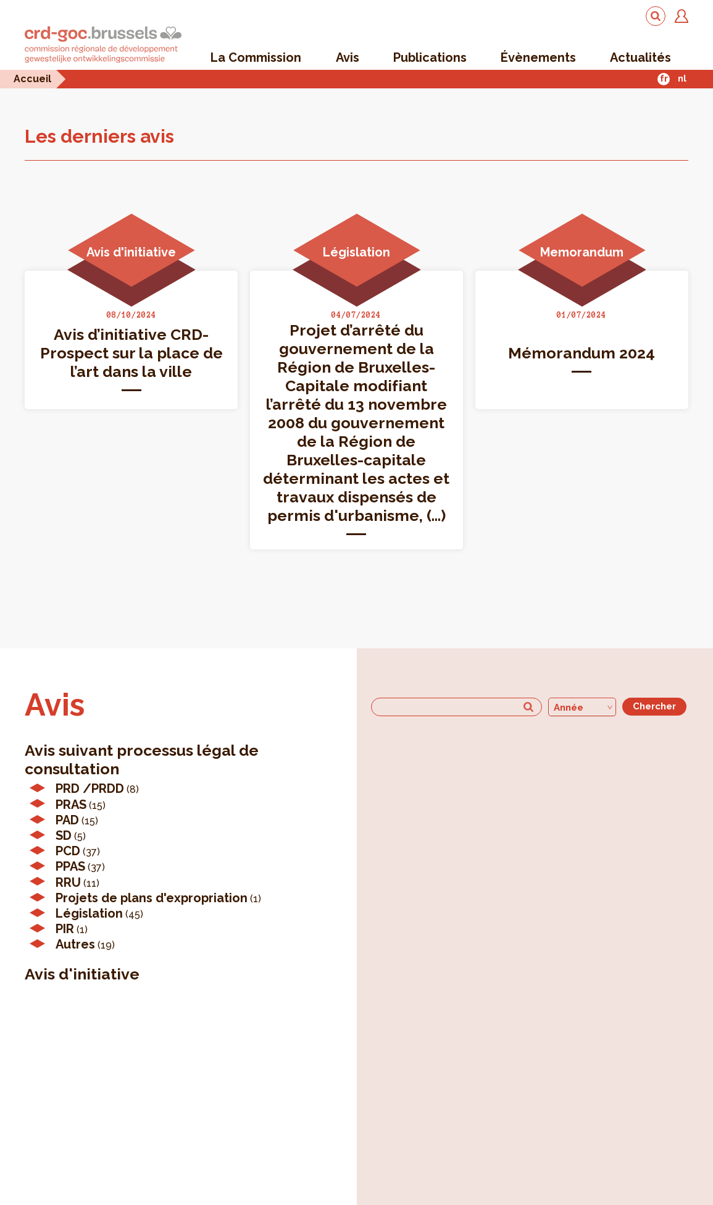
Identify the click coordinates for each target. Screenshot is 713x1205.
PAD (67, 820)
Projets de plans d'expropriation (152, 897)
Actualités (640, 57)
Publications (430, 57)
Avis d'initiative (82, 974)
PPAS (70, 866)
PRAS (71, 804)
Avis (347, 57)
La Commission (256, 57)
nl (682, 78)
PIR (65, 928)
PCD (68, 851)
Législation (89, 913)
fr (664, 78)
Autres (75, 944)
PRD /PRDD (90, 788)
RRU (68, 882)
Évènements (538, 57)
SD (64, 835)
